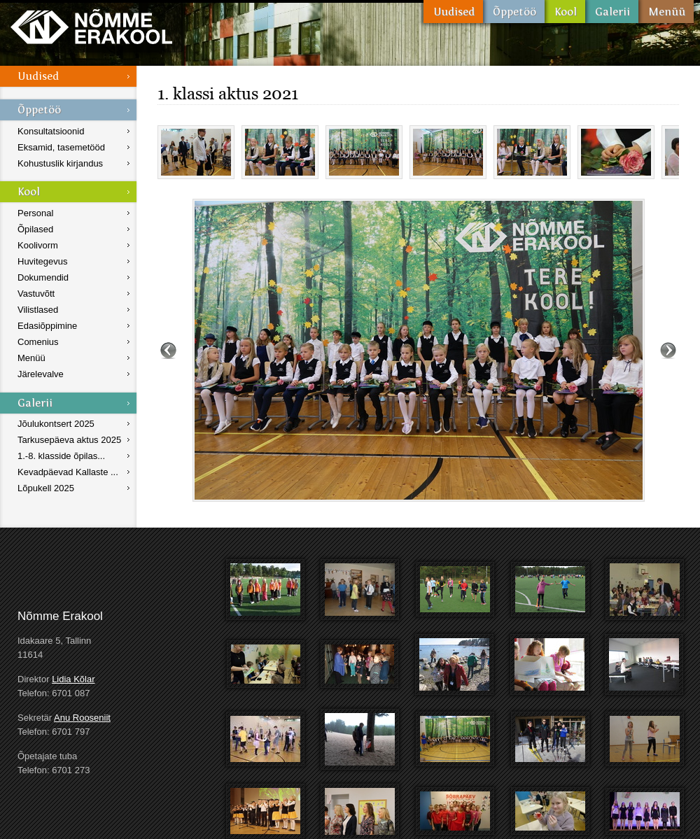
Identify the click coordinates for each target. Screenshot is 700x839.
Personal (35, 213)
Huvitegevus (43, 261)
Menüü (666, 11)
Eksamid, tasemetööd (61, 147)
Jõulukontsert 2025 (56, 423)
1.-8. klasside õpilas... (61, 456)
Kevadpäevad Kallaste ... (68, 472)
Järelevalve (41, 374)
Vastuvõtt (36, 293)
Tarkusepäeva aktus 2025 (69, 440)
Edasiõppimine (47, 325)
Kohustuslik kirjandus (60, 163)
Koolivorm (38, 245)
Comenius (38, 342)
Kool (565, 11)
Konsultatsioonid (51, 131)
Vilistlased (38, 309)
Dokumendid (43, 277)
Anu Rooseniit (82, 717)
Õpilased (35, 229)
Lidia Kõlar (73, 679)
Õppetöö (514, 11)
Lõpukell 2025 (46, 488)
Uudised (453, 11)
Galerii (611, 11)
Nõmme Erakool (91, 26)
